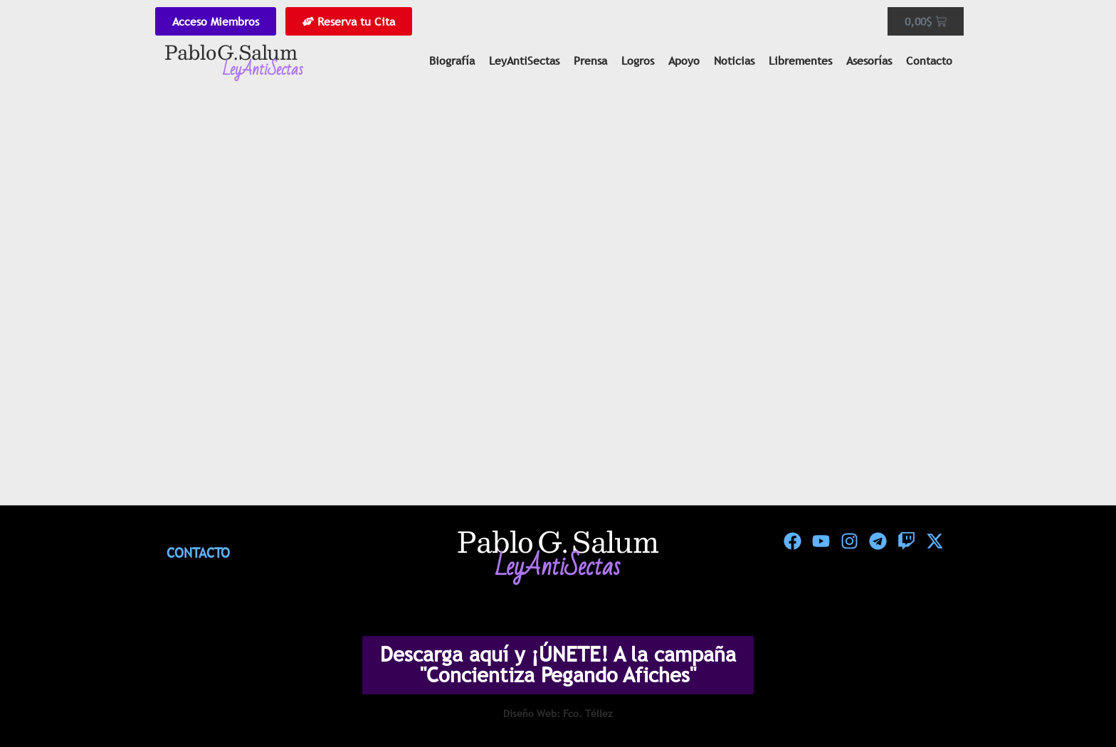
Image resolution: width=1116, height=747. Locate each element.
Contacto (929, 60)
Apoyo (684, 60)
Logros (637, 60)
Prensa (590, 60)
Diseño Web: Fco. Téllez (558, 713)
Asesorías (869, 60)
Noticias (734, 60)
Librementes (800, 60)
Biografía (452, 60)
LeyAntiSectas (524, 60)
